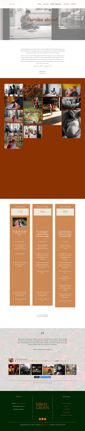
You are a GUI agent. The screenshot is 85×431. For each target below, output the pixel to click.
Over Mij (45, 4)
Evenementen (66, 412)
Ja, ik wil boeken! (42, 315)
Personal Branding (66, 403)
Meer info (42, 71)
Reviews (66, 4)
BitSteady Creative (45, 425)
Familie (66, 406)
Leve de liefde (66, 409)
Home (39, 4)
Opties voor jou (55, 4)
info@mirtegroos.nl (20, 403)
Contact (74, 4)
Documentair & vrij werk (66, 415)
